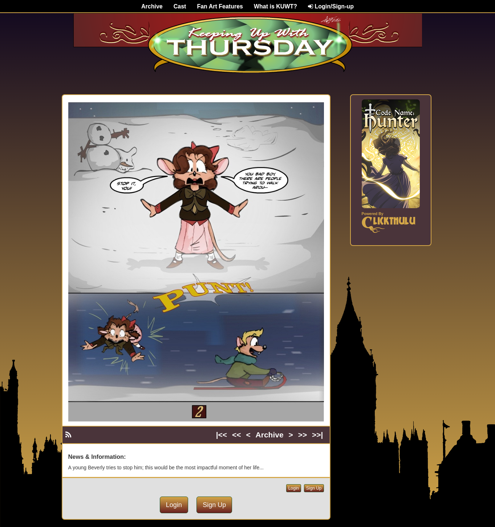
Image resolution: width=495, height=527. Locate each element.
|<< (221, 435)
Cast (180, 6)
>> (302, 435)
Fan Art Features (220, 6)
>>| (317, 435)
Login (293, 488)
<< (236, 435)
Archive (152, 6)
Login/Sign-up (331, 6)
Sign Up (314, 488)
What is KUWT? (275, 6)
